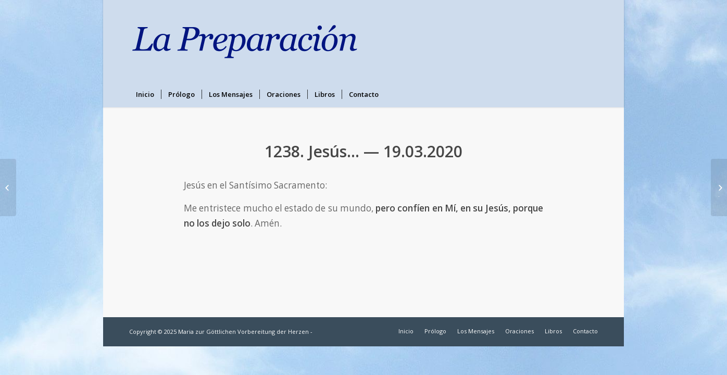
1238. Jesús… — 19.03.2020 (363, 151)
